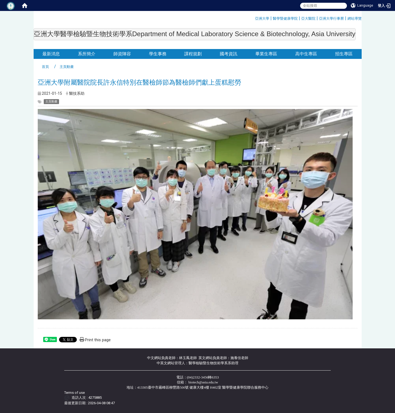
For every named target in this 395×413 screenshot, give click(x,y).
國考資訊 (228, 53)
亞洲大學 (262, 18)
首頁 (45, 67)
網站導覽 (354, 18)
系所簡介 (86, 53)
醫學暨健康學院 (285, 18)
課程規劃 (193, 53)
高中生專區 (306, 53)
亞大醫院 (308, 18)
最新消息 (51, 53)
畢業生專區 (266, 53)
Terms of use (74, 393)
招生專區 (344, 53)
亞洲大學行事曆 (331, 18)
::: (253, 18)
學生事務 (157, 53)
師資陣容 (122, 53)
